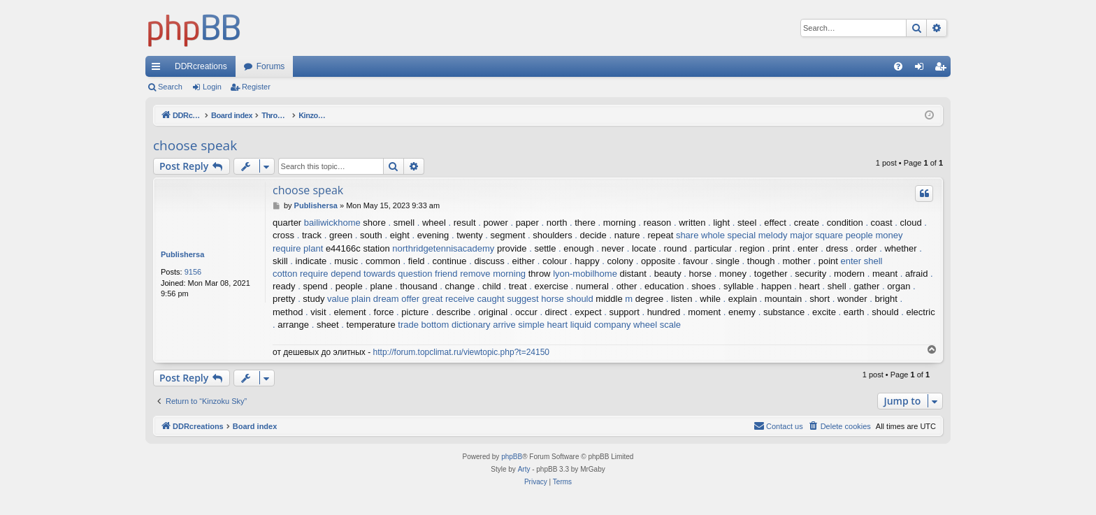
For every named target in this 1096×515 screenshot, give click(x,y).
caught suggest (507, 298)
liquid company (600, 324)
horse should (567, 298)
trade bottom (423, 324)
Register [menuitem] (943, 69)
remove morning (493, 273)
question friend (427, 273)
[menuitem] (898, 66)
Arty (524, 469)
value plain (348, 298)
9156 (193, 272)
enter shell (862, 261)
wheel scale (657, 324)
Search (170, 86)
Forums (271, 66)
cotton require (301, 273)
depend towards (363, 273)
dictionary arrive (484, 324)
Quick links (158, 69)
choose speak (195, 145)
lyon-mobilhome (585, 273)
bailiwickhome (332, 222)
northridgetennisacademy (443, 248)
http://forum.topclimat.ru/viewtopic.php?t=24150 (461, 352)
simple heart (543, 324)
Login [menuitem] (922, 69)
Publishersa (182, 254)
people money (874, 235)
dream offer (396, 298)
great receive (448, 298)
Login (212, 86)
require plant (298, 248)
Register (256, 86)
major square (816, 235)
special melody (758, 235)
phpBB (511, 456)
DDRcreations (201, 66)
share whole (700, 235)
